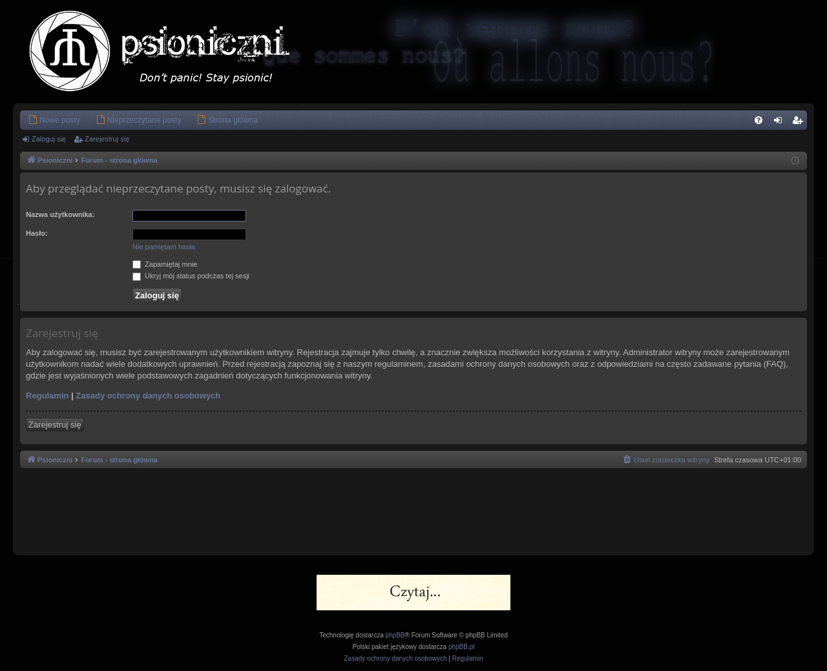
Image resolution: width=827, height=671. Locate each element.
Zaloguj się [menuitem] (781, 123)
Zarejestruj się (107, 139)
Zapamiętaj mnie (164, 264)
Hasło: (37, 233)
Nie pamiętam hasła (163, 247)
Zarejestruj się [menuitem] (800, 123)
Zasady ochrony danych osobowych (148, 395)
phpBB (395, 635)
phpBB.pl (461, 646)
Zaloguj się (49, 139)
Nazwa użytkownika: (60, 214)
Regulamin (47, 395)
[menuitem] (54, 120)
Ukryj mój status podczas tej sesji (190, 276)
